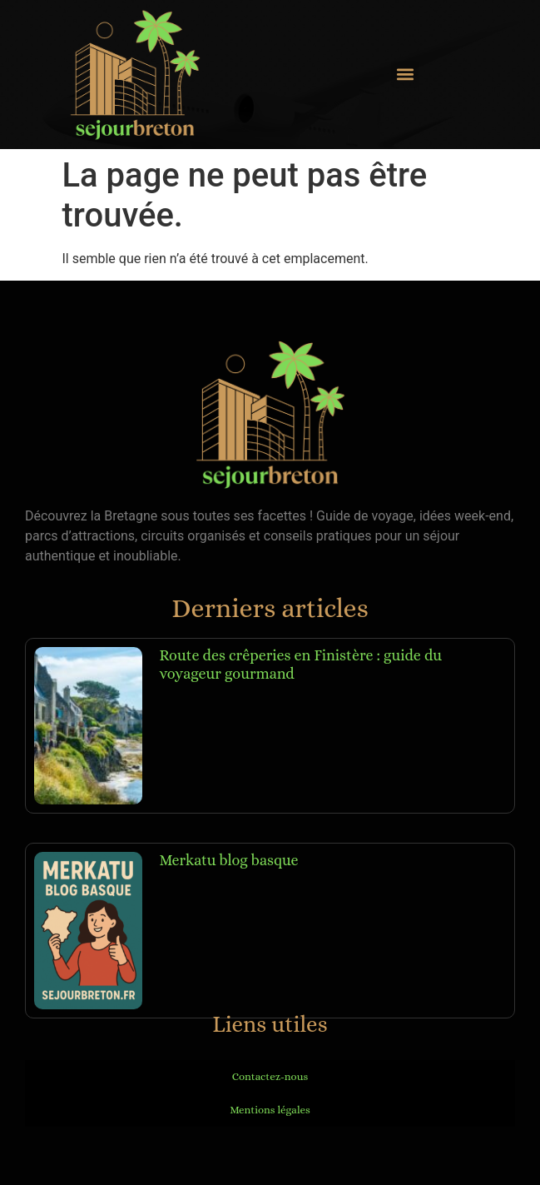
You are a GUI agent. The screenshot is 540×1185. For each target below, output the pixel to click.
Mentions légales (270, 1109)
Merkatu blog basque (228, 860)
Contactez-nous (270, 1076)
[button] (405, 74)
